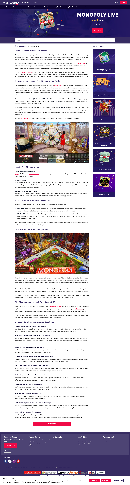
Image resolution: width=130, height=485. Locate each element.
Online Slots (31, 440)
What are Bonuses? (87, 440)
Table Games (47, 7)
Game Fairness (117, 440)
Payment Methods (82, 444)
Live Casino (31, 446)
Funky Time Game (58, 7)
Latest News (28, 7)
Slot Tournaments (41, 444)
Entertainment (38, 7)
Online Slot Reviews (17, 7)
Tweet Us (7, 451)
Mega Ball (38, 442)
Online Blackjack (39, 440)
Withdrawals (91, 442)
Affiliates (89, 444)
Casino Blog (63, 440)
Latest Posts (6, 7)
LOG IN (116, 2)
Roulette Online (47, 440)
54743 (75, 467)
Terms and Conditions (108, 440)
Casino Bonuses (86, 7)
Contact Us (10, 445)
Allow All (94, 481)
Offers (35, 2)
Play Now (97, 30)
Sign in (16, 174)
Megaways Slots (32, 444)
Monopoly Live (44, 442)
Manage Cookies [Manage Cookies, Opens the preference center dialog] (118, 481)
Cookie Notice (16, 483)
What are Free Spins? (83, 442)
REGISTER (123, 2)
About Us (80, 440)
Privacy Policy (106, 442)
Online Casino (26, 2)
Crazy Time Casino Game (72, 7)
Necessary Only (106, 481)
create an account (34, 174)
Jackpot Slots (32, 442)
